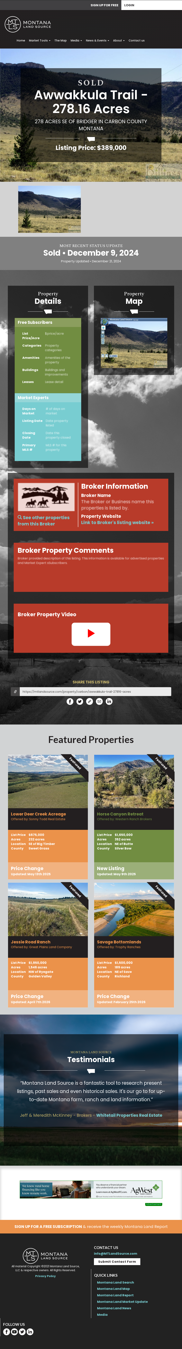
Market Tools (39, 40)
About (119, 40)
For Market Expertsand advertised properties (91, 504)
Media (76, 40)
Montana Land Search (115, 1282)
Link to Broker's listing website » (117, 522)
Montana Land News (114, 1308)
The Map (60, 40)
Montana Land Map (113, 1289)
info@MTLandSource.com (115, 1253)
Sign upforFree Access (48, 360)
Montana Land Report (115, 1295)
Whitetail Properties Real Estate (129, 1115)
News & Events (97, 40)
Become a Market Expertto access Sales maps (134, 343)
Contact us (137, 40)
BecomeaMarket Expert (48, 431)
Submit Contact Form (117, 1262)
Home (21, 40)
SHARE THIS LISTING (91, 682)
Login (129, 5)
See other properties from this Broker (44, 520)
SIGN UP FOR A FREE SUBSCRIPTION (48, 1226)
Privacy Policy (45, 1276)
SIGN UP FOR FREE (104, 5)
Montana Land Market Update (122, 1301)
